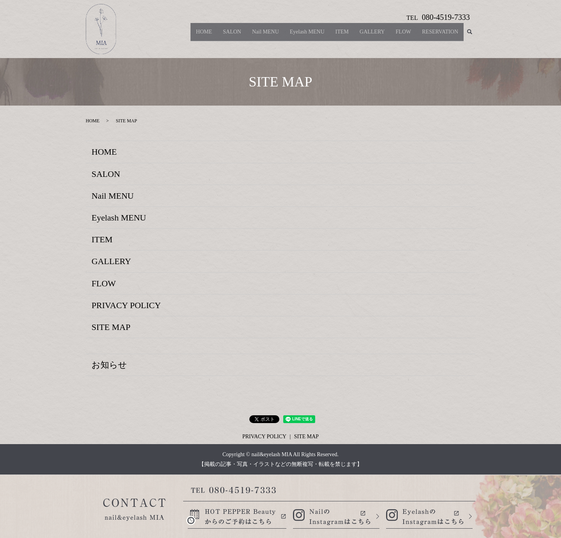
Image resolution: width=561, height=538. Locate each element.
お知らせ (109, 365)
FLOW (403, 35)
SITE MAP (111, 327)
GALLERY (372, 35)
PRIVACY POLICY (126, 305)
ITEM (342, 35)
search (469, 35)
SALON (232, 35)
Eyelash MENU (307, 35)
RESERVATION (440, 35)
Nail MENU (265, 35)
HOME (204, 35)
